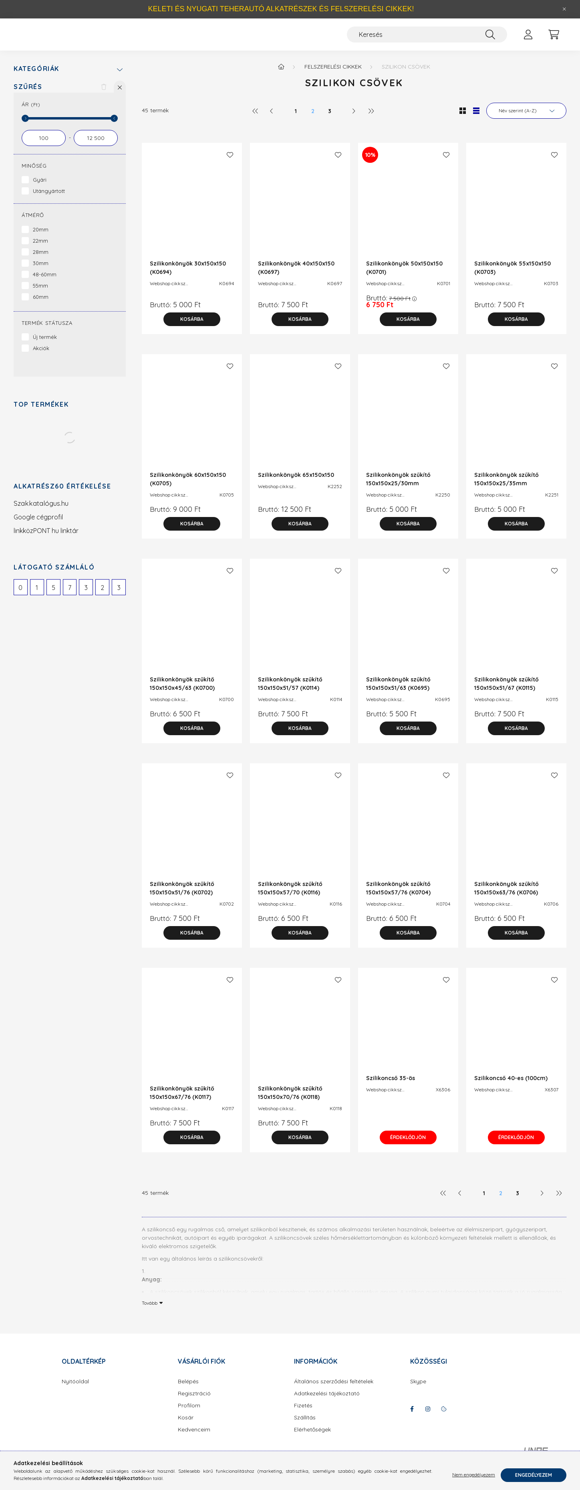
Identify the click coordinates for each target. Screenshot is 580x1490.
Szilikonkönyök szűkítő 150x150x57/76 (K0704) (398, 896)
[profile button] (528, 38)
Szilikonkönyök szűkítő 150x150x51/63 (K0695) (398, 691)
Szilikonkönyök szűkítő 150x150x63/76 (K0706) (506, 896)
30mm (40, 271)
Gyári (39, 187)
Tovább (149, 1311)
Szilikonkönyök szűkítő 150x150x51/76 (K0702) (182, 896)
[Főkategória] (281, 74)
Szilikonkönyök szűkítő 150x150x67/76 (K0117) (182, 1101)
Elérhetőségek (312, 1437)
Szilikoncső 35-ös (390, 1086)
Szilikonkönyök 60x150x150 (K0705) (188, 487)
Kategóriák (36, 77)
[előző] (272, 119)
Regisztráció (194, 1401)
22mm (40, 248)
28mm (40, 260)
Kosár (185, 1425)
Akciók (41, 356)
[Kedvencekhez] (230, 163)
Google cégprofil (38, 525)
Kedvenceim (194, 1437)
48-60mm (44, 282)
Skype (418, 1389)
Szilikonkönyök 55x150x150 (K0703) (512, 276)
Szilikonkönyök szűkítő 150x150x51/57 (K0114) (290, 691)
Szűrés (28, 95)
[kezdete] (44, 146)
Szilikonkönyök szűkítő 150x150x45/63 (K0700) (182, 691)
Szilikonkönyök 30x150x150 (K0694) (188, 276)
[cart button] (554, 38)
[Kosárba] (192, 327)
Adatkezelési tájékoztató (327, 1401)
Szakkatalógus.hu (41, 511)
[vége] (96, 146)
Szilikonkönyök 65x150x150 (296, 483)
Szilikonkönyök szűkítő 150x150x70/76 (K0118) (290, 1101)
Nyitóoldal (75, 1389)
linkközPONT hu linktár (46, 539)
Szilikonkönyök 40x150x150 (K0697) (296, 276)
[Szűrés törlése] (104, 95)
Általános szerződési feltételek (333, 1389)
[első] (255, 119)
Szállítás (305, 1425)
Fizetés (303, 1413)
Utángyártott (49, 199)
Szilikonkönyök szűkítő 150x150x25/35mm (506, 487)
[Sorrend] (526, 119)
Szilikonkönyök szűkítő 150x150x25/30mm (398, 487)
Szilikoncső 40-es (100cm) (511, 1086)
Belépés (188, 1389)
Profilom (189, 1413)
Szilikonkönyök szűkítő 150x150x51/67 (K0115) (506, 691)
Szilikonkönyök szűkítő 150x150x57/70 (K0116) (290, 896)
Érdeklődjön (408, 1145)
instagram (428, 1417)
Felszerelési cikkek (333, 74)
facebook (412, 1417)
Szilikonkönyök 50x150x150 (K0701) (404, 276)
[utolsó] (370, 119)
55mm (40, 293)
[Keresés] (427, 38)
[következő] (354, 119)
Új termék (45, 345)
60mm (40, 305)
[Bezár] (564, 9)
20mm (40, 237)
